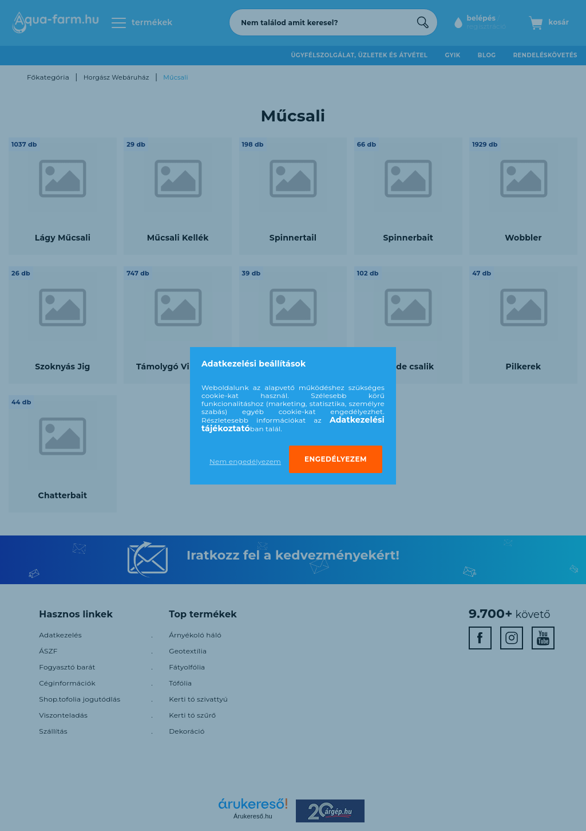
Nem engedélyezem (245, 461)
